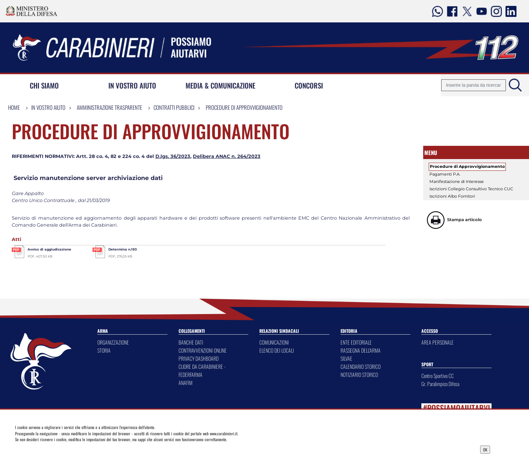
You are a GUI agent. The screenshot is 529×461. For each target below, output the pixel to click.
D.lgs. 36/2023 (172, 156)
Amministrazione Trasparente (109, 107)
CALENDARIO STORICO (361, 366)
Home (14, 107)
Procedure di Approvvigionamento (244, 107)
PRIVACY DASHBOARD (199, 358)
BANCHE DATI (191, 342)
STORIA (104, 350)
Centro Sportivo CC (437, 375)
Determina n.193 (122, 249)
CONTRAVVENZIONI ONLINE (203, 350)
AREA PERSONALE (437, 342)
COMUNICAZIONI (274, 342)
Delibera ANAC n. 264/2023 (226, 156)
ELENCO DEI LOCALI (276, 350)
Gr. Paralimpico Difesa (440, 384)
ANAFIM (185, 382)
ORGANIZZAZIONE (113, 342)
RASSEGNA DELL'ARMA (361, 350)
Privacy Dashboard (68, 448)
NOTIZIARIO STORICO (359, 374)
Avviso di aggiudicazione (49, 249)
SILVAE (346, 358)
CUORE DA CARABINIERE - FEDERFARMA (202, 370)
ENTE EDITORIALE (356, 342)
